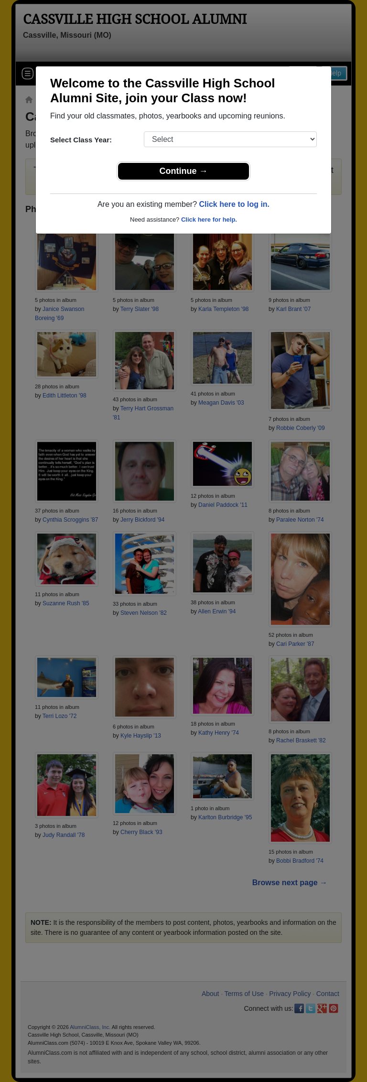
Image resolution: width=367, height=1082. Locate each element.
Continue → (184, 171)
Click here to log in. (234, 204)
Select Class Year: (81, 140)
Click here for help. (209, 219)
